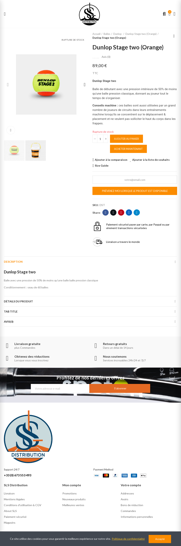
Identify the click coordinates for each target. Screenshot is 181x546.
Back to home (175, 36)
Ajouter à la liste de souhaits (151, 159)
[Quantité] (100, 139)
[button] (8, 85)
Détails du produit (18, 301)
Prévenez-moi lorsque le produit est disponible (135, 190)
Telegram (137, 212)
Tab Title (11, 311)
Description (13, 261)
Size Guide (101, 165)
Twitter (113, 212)
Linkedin (129, 212)
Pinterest (121, 212)
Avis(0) (8, 321)
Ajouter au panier (126, 138)
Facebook (105, 212)
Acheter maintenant (128, 148)
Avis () (106, 56)
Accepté (160, 539)
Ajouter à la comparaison (111, 159)
